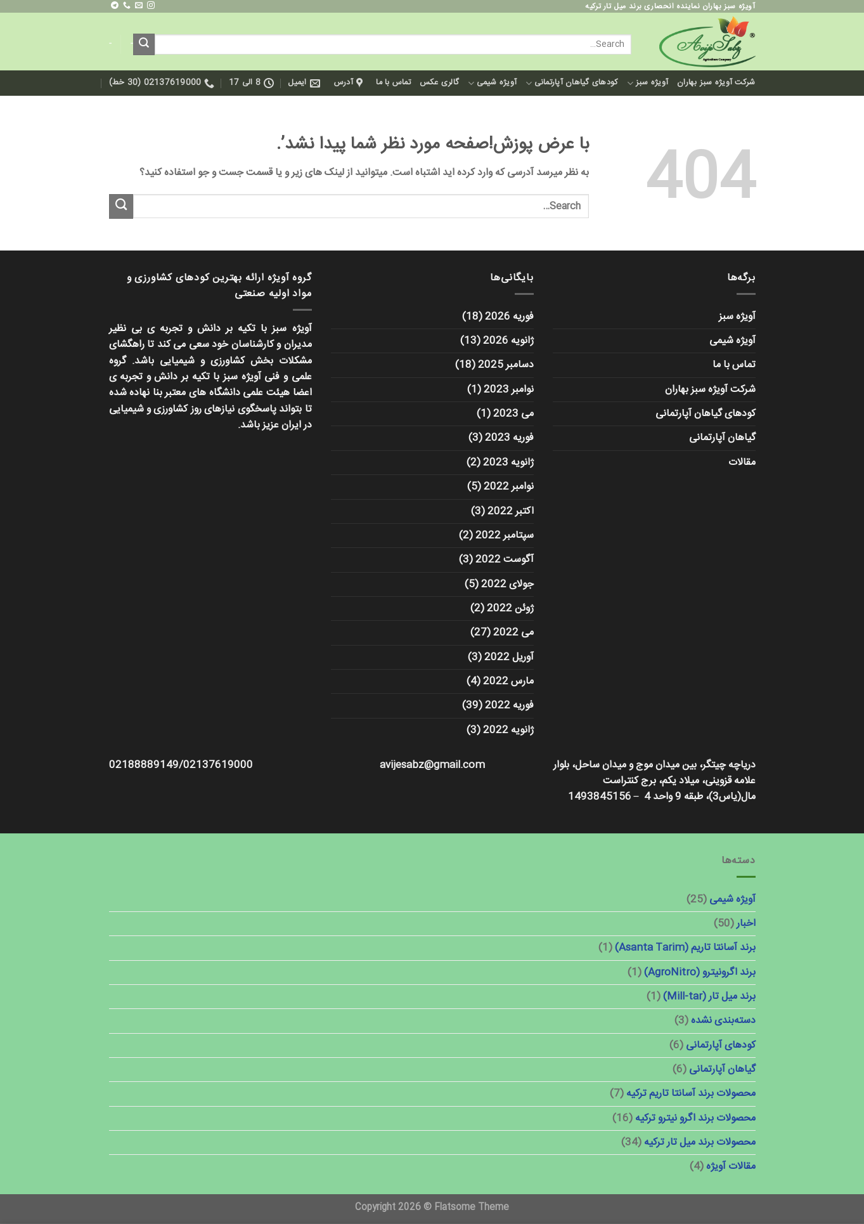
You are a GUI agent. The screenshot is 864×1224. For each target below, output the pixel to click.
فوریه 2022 (509, 705)
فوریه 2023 (509, 437)
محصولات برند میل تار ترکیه (700, 1142)
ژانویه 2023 (508, 462)
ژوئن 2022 (510, 608)
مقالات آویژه (731, 1166)
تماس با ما (393, 82)
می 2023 (513, 413)
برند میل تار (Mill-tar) (709, 996)
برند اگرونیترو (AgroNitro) (700, 972)
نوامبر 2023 (509, 389)
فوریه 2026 (509, 316)
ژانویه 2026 (508, 340)
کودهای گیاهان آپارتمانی (571, 82)
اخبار (746, 923)
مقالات (742, 462)
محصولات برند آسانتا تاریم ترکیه (691, 1093)
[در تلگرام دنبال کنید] (115, 5)
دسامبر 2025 (506, 365)
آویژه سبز (647, 82)
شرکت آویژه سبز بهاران (716, 82)
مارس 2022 (508, 681)
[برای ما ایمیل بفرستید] (139, 5)
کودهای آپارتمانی (721, 1045)
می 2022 (513, 632)
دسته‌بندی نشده (723, 1020)
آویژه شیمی (492, 82)
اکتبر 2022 (510, 511)
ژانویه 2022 (508, 730)
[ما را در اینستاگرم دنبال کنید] (151, 5)
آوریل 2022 (509, 657)
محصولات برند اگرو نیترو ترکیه (695, 1118)
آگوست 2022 (504, 559)
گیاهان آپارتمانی (722, 437)
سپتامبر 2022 (504, 535)
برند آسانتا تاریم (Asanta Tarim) (685, 947)
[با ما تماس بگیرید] (127, 5)
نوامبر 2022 (509, 486)
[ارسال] (144, 44)
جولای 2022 (507, 584)
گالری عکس (439, 82)
